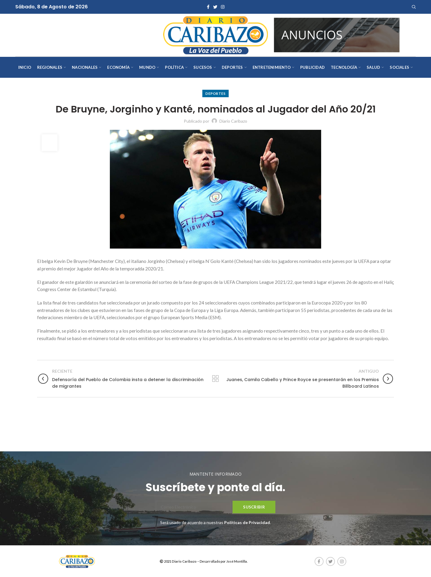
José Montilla (236, 561)
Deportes (215, 93)
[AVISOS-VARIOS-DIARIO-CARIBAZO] (337, 34)
